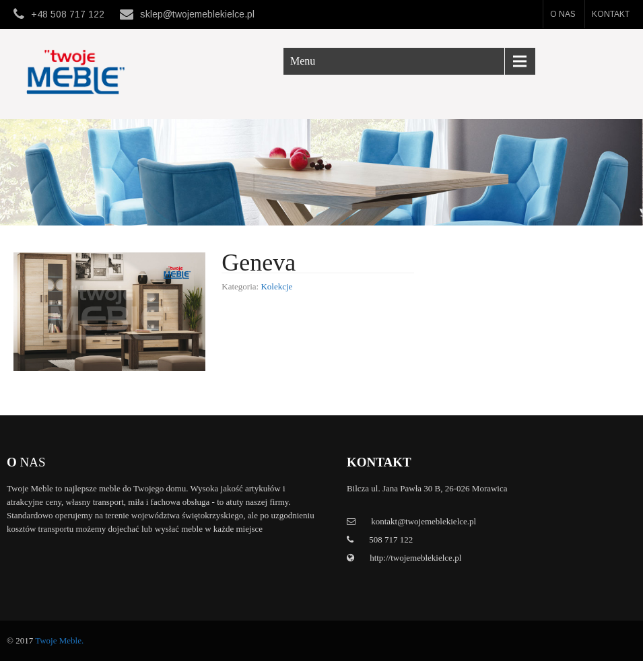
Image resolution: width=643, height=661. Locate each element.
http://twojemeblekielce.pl (414, 558)
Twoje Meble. (59, 640)
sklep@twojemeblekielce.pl (197, 14)
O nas (563, 14)
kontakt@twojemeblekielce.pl (423, 521)
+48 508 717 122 (67, 14)
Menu (302, 61)
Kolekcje (276, 286)
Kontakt (611, 14)
